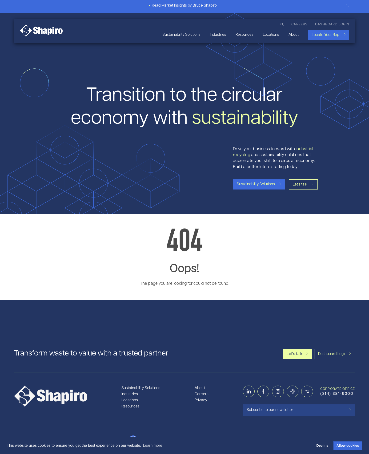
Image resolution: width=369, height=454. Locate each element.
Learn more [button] (152, 445)
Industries (218, 35)
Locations (271, 35)
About (294, 35)
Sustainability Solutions (181, 35)
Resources (244, 35)
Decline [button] (322, 445)
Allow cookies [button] (348, 445)
